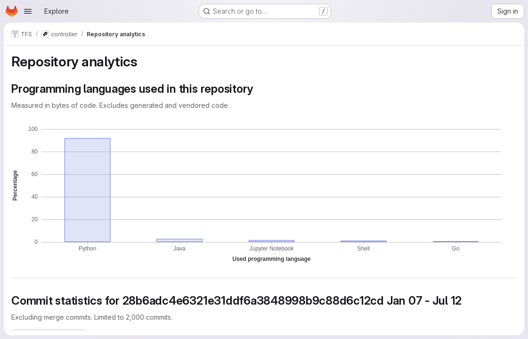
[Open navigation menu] (27, 11)
